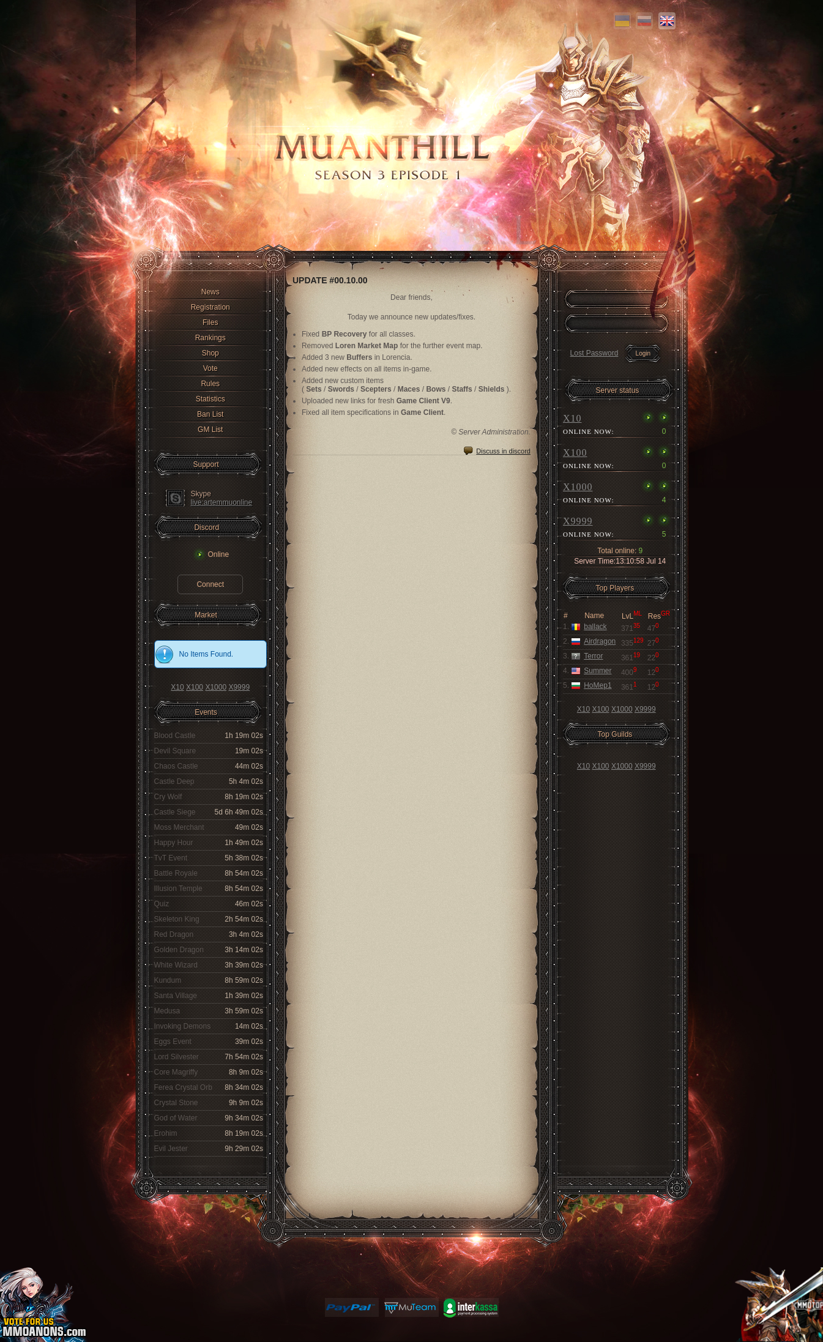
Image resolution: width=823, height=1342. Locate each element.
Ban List (210, 414)
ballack (595, 626)
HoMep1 (597, 685)
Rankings (210, 338)
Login (643, 353)
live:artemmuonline (222, 502)
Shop (210, 353)
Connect (210, 584)
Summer (597, 670)
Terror (593, 656)
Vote (210, 368)
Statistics (210, 399)
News (210, 292)
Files (210, 322)
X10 (177, 687)
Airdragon (600, 641)
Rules (210, 383)
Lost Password (594, 353)
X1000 (215, 687)
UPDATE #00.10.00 (330, 280)
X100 (194, 687)
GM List (210, 429)
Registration (210, 307)
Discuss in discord (503, 451)
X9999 (239, 687)
